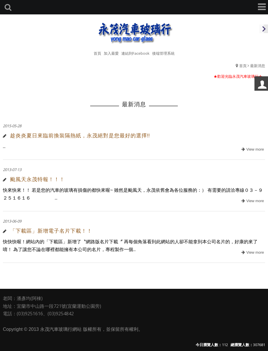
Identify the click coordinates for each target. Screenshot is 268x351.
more (252, 149)
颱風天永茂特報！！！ (37, 179)
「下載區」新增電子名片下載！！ (51, 230)
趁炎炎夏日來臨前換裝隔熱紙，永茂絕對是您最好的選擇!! (80, 135)
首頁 (243, 65)
